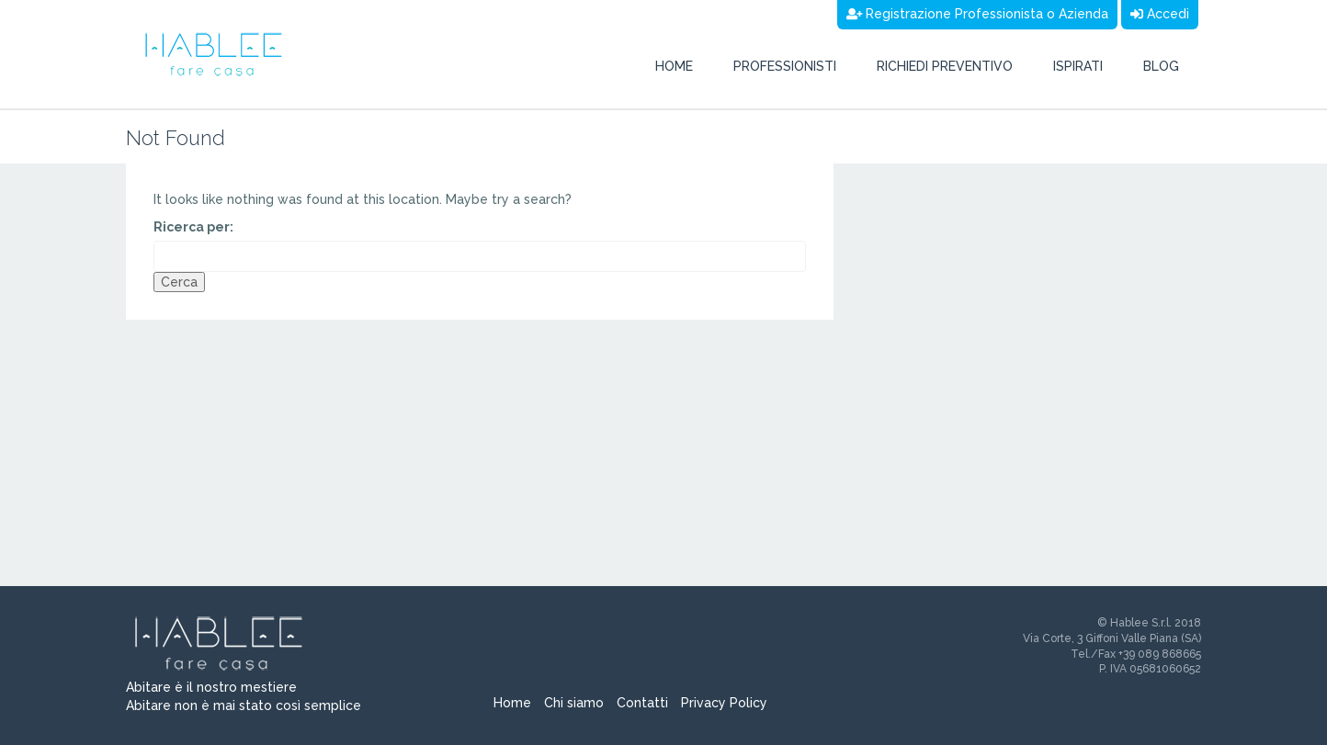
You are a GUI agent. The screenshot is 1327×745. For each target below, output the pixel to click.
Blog (1161, 66)
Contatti (642, 702)
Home (674, 66)
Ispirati (1078, 66)
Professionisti (784, 66)
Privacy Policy (724, 702)
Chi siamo (574, 702)
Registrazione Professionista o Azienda (977, 13)
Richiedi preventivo (945, 66)
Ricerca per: (193, 227)
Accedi (1159, 13)
